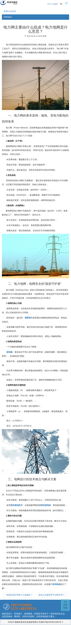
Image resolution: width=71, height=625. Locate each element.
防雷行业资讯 (10, 11)
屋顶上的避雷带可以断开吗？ (52, 595)
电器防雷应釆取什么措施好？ (18, 595)
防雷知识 (8, 17)
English (55, 4)
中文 (49, 4)
